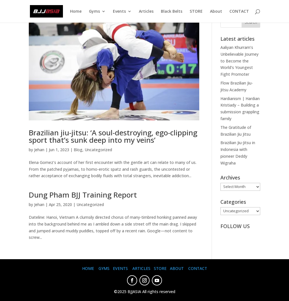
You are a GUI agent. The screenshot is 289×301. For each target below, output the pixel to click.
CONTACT (239, 11)
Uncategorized (98, 149)
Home (76, 11)
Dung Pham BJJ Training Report (83, 195)
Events (119, 11)
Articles (146, 11)
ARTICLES (141, 268)
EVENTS (120, 268)
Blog (78, 149)
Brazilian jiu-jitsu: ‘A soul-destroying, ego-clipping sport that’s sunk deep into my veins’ (113, 136)
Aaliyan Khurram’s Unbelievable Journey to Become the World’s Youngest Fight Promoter (239, 61)
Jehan (39, 149)
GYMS (104, 268)
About (216, 11)
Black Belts (171, 11)
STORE (196, 11)
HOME (88, 268)
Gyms (94, 11)
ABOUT (177, 268)
